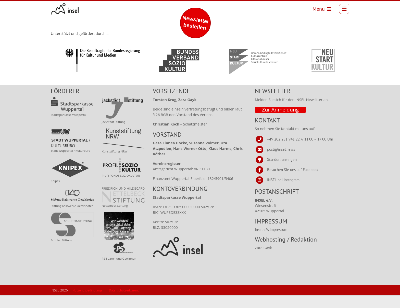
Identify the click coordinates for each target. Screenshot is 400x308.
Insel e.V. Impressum (271, 242)
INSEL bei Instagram (283, 192)
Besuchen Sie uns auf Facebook (292, 182)
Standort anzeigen (282, 172)
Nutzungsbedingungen (88, 303)
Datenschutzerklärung (124, 303)
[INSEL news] (67, 10)
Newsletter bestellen (195, 23)
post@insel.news (281, 162)
